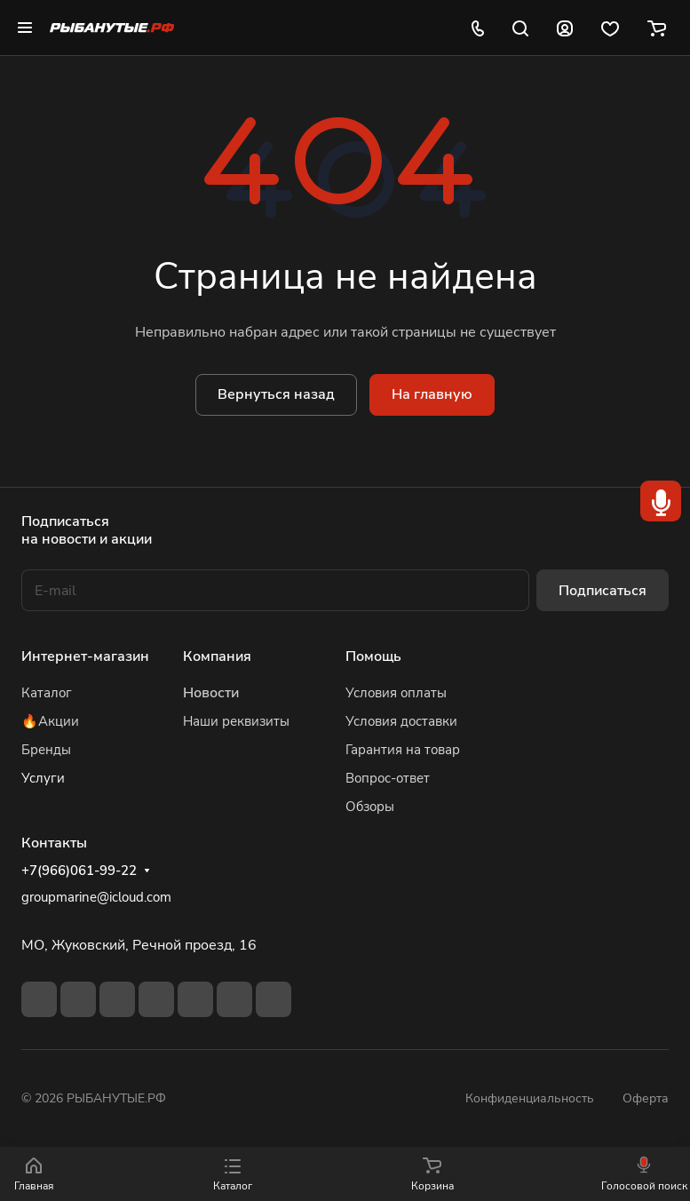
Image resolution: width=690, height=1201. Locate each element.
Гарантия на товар (402, 750)
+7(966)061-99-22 (79, 871)
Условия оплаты (396, 693)
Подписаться (602, 590)
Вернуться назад (276, 394)
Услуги (43, 778)
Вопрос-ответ (387, 778)
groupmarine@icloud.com (96, 897)
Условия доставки (401, 721)
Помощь (373, 656)
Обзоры (369, 806)
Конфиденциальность (529, 1098)
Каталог (46, 693)
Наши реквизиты (236, 721)
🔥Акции (50, 721)
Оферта (646, 1098)
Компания (217, 656)
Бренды (46, 750)
